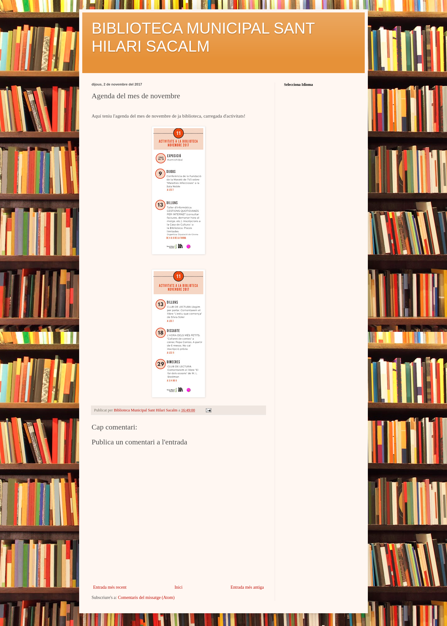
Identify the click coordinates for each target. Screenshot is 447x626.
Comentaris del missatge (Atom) (146, 597)
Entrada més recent (109, 587)
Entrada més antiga (247, 587)
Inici (178, 587)
